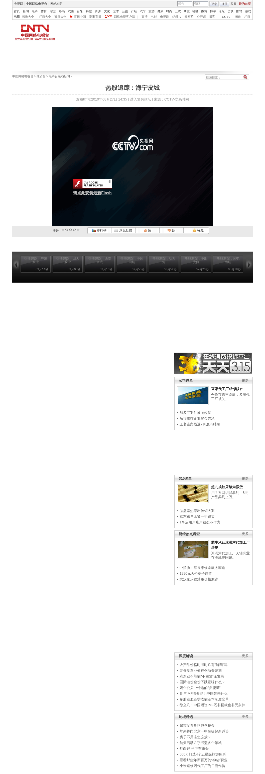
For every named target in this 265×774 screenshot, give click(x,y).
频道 (238, 17)
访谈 (230, 11)
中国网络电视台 (36, 4)
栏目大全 (45, 17)
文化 (107, 11)
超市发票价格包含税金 (197, 725)
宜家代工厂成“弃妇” (227, 389)
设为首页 (245, 4)
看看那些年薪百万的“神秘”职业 (203, 760)
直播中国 (80, 17)
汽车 (143, 11)
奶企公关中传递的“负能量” (200, 688)
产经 (134, 11)
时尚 (169, 11)
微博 (204, 11)
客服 (233, 4)
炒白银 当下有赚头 (194, 748)
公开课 (201, 17)
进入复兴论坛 (140, 99)
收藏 (198, 230)
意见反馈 (123, 230)
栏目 (247, 17)
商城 (187, 11)
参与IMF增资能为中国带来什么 (204, 693)
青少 (98, 11)
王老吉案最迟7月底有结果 (200, 424)
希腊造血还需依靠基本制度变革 (204, 699)
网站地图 (56, 4)
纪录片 (176, 17)
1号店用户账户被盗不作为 (200, 522)
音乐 (80, 11)
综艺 (53, 11)
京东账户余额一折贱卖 (197, 516)
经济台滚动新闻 (59, 76)
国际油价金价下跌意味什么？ (202, 682)
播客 (212, 17)
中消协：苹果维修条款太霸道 (202, 568)
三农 (178, 11)
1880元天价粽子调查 (196, 573)
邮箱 (239, 11)
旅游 (152, 11)
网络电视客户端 (124, 17)
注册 (225, 4)
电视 (17, 17)
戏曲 (71, 11)
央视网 (18, 4)
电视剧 (164, 17)
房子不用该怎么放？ (195, 737)
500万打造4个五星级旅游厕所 (203, 754)
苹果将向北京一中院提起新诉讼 (204, 731)
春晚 (62, 11)
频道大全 (28, 17)
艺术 (116, 11)
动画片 (189, 17)
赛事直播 (95, 17)
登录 (214, 4)
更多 (245, 380)
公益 (125, 11)
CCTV (226, 17)
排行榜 (99, 230)
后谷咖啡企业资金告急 (197, 418)
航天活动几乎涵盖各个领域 (201, 743)
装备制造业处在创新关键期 (201, 670)
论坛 (222, 11)
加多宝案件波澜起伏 (195, 413)
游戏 (248, 11)
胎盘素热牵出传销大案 (197, 511)
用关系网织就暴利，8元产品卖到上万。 (229, 495)
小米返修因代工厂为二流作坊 (202, 766)
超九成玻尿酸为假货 (227, 487)
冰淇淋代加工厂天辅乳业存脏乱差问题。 (230, 555)
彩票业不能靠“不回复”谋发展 (202, 676)
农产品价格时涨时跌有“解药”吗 (203, 665)
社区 (195, 11)
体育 (44, 11)
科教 (89, 11)
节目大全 (60, 17)
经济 (35, 11)
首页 (17, 11)
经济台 (41, 76)
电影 (154, 17)
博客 (213, 11)
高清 (145, 17)
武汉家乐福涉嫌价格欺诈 (199, 579)
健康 (160, 11)
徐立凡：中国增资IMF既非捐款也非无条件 (212, 705)
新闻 (26, 11)
